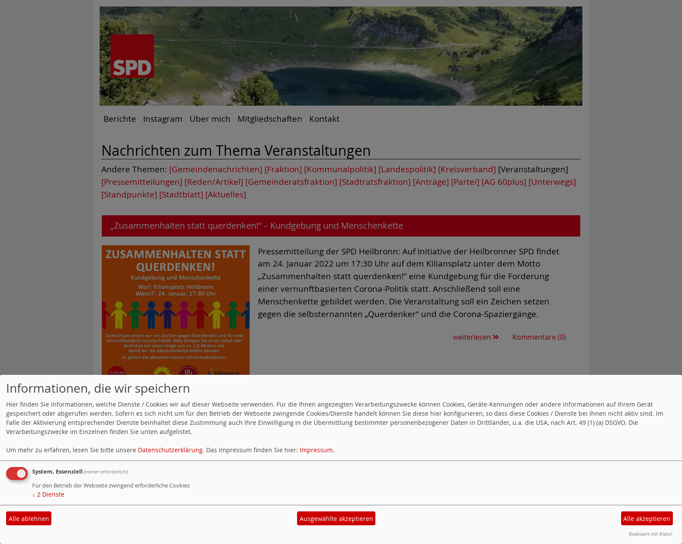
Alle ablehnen (29, 518)
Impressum (316, 450)
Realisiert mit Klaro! (650, 534)
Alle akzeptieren (646, 518)
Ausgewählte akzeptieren (336, 518)
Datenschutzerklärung (170, 450)
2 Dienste (48, 494)
